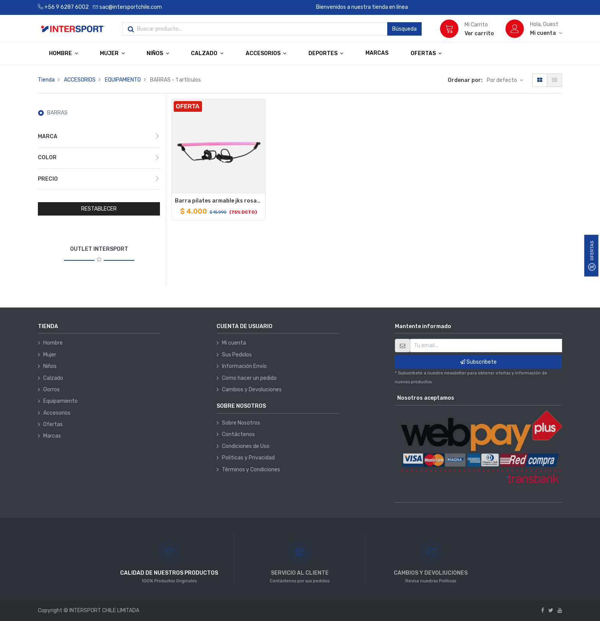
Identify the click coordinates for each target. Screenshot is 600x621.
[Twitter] (550, 610)
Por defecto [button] (502, 80)
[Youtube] (560, 610)
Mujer (49, 354)
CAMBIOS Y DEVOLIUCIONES (431, 573)
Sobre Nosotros (241, 423)
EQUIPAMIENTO (123, 80)
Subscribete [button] (478, 362)
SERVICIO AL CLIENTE (300, 573)
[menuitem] (376, 53)
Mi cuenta (234, 343)
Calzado (53, 378)
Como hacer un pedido (249, 378)
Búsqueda (404, 29)
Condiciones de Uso (245, 446)
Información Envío (244, 366)
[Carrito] (449, 29)
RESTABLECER (99, 209)
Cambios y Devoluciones (252, 389)
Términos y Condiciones (251, 469)
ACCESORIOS (80, 80)
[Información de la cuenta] (546, 33)
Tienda (46, 80)
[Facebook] (542, 610)
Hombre (53, 343)
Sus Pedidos (237, 354)
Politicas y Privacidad (248, 457)
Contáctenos (238, 434)
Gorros (51, 389)
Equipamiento (60, 401)
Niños (50, 366)
